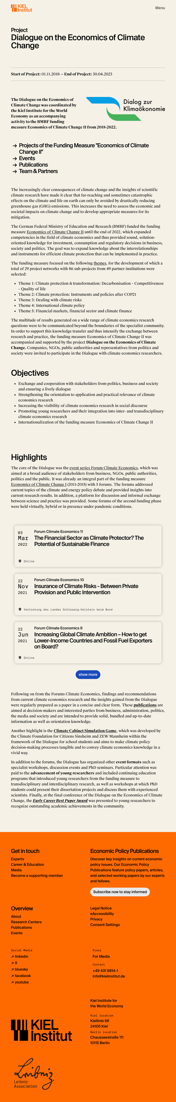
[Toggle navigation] (160, 8)
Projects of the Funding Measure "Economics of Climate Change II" (84, 149)
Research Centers (26, 922)
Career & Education (27, 864)
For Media (101, 956)
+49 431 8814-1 (105, 970)
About (16, 916)
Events (27, 158)
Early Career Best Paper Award (60, 800)
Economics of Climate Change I (38, 484)
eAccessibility (102, 913)
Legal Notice (101, 908)
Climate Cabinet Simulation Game (85, 730)
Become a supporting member (37, 875)
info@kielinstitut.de (109, 976)
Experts (17, 859)
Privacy (96, 919)
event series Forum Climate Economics (103, 468)
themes (100, 263)
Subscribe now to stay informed (120, 891)
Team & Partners (38, 171)
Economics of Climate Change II (55, 232)
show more (88, 674)
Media (16, 870)
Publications (33, 164)
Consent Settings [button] (105, 924)
